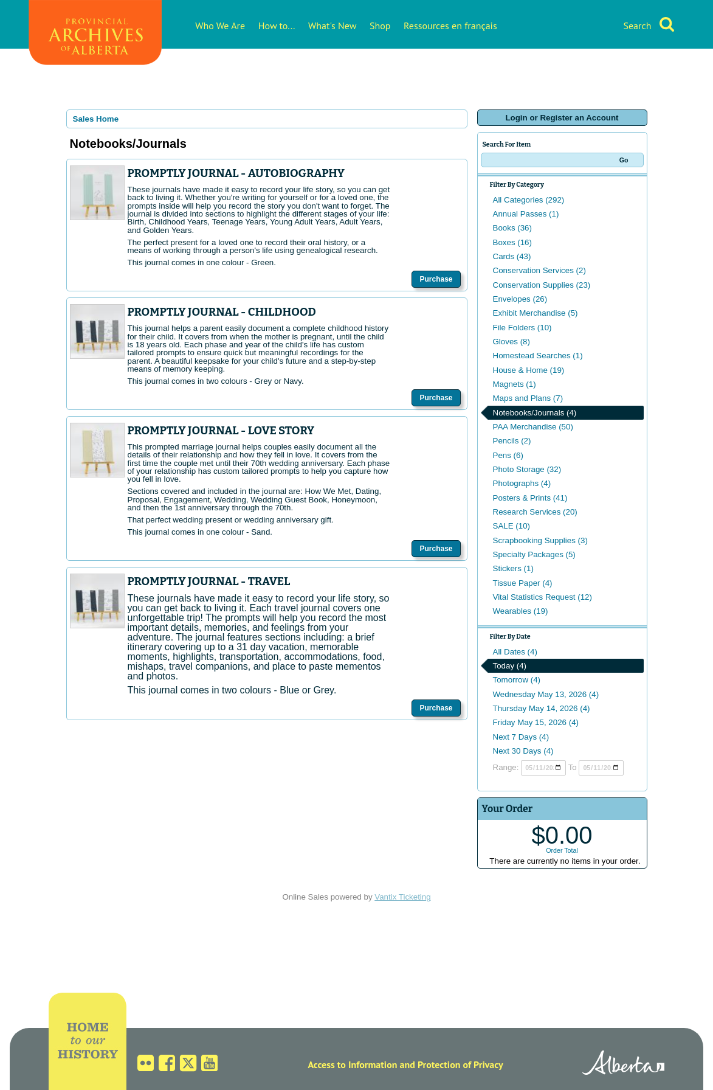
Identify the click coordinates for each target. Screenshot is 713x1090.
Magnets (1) (514, 384)
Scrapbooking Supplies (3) (540, 540)
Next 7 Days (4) (521, 736)
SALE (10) (512, 525)
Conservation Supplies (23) (542, 285)
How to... (276, 25)
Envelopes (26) (520, 299)
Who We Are (220, 25)
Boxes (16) (512, 242)
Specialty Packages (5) (534, 554)
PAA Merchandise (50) (533, 426)
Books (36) (512, 227)
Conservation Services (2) (539, 270)
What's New (332, 25)
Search (637, 25)
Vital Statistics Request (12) (542, 597)
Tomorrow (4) (517, 679)
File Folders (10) (522, 327)
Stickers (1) (513, 568)
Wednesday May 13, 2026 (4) (546, 694)
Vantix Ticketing (402, 896)
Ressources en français (450, 25)
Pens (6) (508, 455)
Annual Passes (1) (526, 213)
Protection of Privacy (460, 1064)
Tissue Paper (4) (523, 583)
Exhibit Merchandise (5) (535, 313)
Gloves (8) (511, 341)
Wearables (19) (520, 611)
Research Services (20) (535, 511)
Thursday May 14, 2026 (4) (541, 708)
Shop (380, 25)
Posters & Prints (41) (530, 497)
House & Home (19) (529, 370)
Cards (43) (512, 256)
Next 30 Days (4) (523, 750)
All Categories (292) (529, 199)
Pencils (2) (512, 440)
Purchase (435, 279)
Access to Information (352, 1064)
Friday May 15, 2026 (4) (536, 722)
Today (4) (510, 665)
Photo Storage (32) (527, 469)
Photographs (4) (522, 483)
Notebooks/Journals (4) (535, 412)
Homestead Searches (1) (538, 355)
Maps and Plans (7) (528, 398)
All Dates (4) (515, 651)
